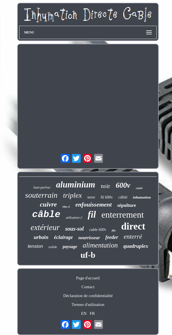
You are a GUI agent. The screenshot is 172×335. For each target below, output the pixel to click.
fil (92, 215)
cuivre (48, 204)
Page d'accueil (88, 278)
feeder (111, 237)
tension (35, 246)
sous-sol (74, 229)
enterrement (123, 215)
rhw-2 (66, 206)
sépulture (126, 205)
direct (133, 226)
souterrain (41, 195)
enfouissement (93, 204)
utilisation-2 (74, 218)
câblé (122, 197)
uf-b (87, 254)
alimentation (100, 245)
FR (92, 313)
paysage (70, 246)
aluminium (75, 184)
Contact (88, 287)
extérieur (45, 227)
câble (46, 214)
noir (105, 186)
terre (91, 197)
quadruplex (135, 246)
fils (114, 230)
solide (53, 247)
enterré (133, 236)
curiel (139, 188)
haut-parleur (42, 187)
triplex (72, 195)
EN (84, 313)
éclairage (63, 237)
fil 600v (107, 197)
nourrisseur (89, 237)
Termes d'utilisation (88, 304)
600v (123, 185)
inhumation (142, 197)
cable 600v (97, 230)
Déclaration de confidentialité (88, 295)
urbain (41, 237)
